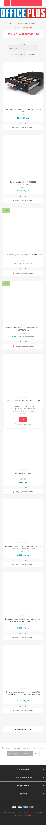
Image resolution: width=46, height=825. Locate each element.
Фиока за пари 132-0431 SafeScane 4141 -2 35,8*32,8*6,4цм (23, 329)
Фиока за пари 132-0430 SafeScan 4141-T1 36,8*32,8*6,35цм (23, 401)
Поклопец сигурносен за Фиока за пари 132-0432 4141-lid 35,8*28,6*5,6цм (23, 547)
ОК (23, 420)
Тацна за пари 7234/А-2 (23, 473)
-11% (6, 210)
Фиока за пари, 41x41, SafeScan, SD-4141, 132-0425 (23, 110)
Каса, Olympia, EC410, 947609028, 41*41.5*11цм (23, 183)
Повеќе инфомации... (23, 424)
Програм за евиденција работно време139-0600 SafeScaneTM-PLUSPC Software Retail (23, 693)
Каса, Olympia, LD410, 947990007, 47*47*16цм (23, 255)
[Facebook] (20, 761)
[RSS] (26, 761)
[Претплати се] (20, 753)
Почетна (10, 24)
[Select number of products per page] (22, 54)
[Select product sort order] (23, 48)
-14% (6, 283)
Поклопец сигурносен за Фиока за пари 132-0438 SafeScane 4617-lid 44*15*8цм (23, 620)
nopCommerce (28, 815)
